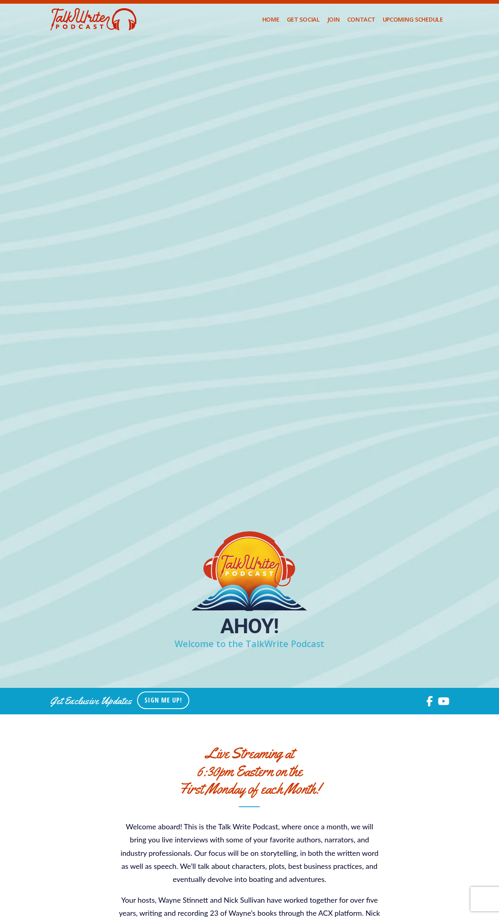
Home (270, 19)
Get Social (303, 19)
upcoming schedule (413, 19)
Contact (361, 19)
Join (333, 19)
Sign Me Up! (163, 700)
